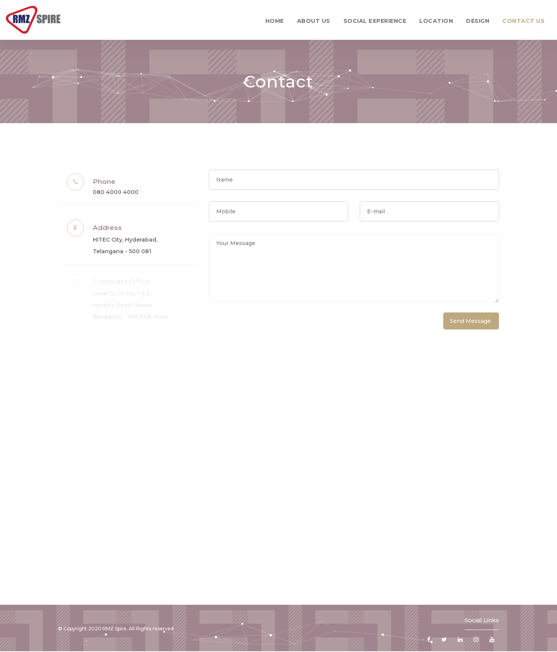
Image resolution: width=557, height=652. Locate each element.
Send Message (470, 320)
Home (274, 20)
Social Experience (375, 20)
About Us (313, 20)
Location (436, 20)
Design (477, 20)
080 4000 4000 (115, 192)
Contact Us (523, 20)
